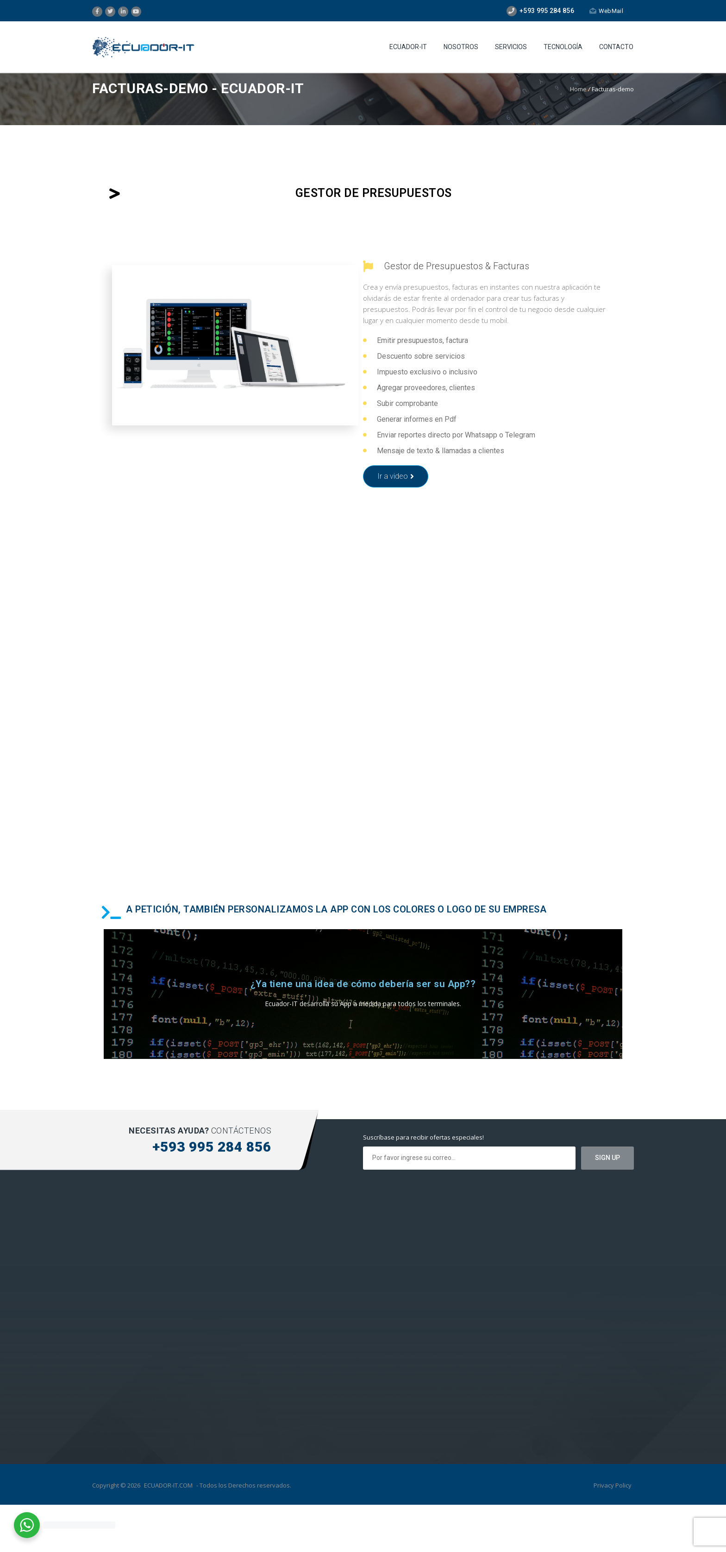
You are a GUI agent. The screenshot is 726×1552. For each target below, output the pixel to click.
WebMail (606, 10)
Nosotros (461, 47)
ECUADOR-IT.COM (168, 1485)
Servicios (511, 47)
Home (578, 89)
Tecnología (563, 47)
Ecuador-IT (408, 47)
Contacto (616, 47)
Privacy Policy (613, 1485)
